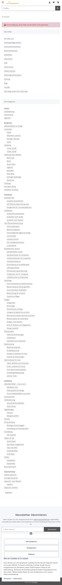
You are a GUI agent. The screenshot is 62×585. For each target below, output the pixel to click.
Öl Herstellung (9, 422)
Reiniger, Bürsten (13, 139)
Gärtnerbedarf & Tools (12, 360)
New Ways (10, 174)
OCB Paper (11, 454)
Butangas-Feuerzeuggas (15, 425)
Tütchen (10, 412)
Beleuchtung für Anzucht (16, 293)
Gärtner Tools (12, 376)
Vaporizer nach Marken (12, 481)
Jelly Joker (10, 170)
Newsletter (8, 55)
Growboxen (8, 210)
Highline (10, 167)
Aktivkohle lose (12, 387)
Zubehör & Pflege (13, 296)
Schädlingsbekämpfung (15, 373)
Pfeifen (6, 457)
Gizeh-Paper (11, 441)
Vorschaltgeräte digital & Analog (18, 233)
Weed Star (10, 180)
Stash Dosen (11, 406)
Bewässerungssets (13, 347)
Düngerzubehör (12, 328)
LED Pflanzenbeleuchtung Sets (18, 204)
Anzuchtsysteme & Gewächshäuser (20, 284)
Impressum (7, 578)
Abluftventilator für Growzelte (18, 255)
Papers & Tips (9, 438)
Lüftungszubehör (13, 268)
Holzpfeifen (11, 460)
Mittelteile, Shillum (14, 135)
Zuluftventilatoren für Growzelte (18, 258)
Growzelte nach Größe (15, 217)
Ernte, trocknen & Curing (16, 366)
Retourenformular (10, 51)
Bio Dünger (11, 306)
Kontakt (7, 87)
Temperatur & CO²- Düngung (17, 274)
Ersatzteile (8, 129)
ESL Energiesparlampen (15, 242)
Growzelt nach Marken (15, 220)
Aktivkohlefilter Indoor (15, 252)
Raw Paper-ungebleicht (15, 444)
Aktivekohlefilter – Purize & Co (15, 384)
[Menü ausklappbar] (3, 1)
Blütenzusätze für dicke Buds (17, 319)
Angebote (8, 492)
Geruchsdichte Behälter (15, 403)
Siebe (9, 142)
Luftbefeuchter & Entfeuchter (17, 277)
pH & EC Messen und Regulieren (19, 325)
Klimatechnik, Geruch (12, 249)
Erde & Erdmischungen (15, 334)
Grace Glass (11, 164)
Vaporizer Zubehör (11, 487)
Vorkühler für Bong (11, 190)
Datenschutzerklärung (42, 519)
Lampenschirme (13, 239)
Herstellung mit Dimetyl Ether (18, 428)
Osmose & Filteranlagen (15, 357)
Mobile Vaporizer (10, 475)
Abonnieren (52, 529)
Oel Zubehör (11, 435)
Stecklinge (8, 280)
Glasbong (7, 145)
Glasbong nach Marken (12, 155)
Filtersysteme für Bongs (15, 390)
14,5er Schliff (11, 148)
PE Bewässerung (13, 350)
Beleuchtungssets (13, 229)
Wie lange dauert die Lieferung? (16, 91)
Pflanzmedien (9, 331)
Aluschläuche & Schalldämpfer (18, 264)
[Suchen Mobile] (28, 8)
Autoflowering (9, 111)
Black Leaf (10, 158)
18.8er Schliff (11, 151)
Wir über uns (9, 38)
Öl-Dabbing (8, 432)
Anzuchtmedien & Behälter (17, 290)
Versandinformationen (12, 47)
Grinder (7, 419)
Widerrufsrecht (9, 71)
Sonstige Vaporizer (11, 478)
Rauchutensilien (10, 467)
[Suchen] (57, 8)
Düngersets (11, 303)
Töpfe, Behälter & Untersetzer (18, 363)
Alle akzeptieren (31, 541)
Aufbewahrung (9, 400)
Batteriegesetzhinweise (12, 75)
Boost (9, 161)
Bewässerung (9, 344)
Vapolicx (10, 484)
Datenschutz (17, 578)
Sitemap (7, 79)
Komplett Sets (9, 198)
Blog (5, 83)
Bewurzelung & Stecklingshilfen (18, 287)
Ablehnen (31, 554)
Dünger (7, 299)
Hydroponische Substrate (16, 341)
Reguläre (7, 118)
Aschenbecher (9, 397)
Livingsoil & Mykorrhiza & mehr (18, 312)
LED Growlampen (13, 226)
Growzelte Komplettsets (15, 214)
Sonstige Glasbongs (14, 177)
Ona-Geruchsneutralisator (16, 369)
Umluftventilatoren (14, 261)
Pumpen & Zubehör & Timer (17, 353)
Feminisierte (8, 115)
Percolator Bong (10, 186)
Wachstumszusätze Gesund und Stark (21, 315)
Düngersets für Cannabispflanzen (19, 207)
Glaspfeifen (11, 463)
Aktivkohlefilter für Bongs (13, 126)
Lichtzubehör (11, 245)
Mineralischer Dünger (15, 309)
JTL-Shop (34, 582)
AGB (5, 63)
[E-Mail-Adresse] (23, 529)
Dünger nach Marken (14, 322)
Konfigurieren (31, 548)
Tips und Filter (12, 447)
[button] (50, 2)
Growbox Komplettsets (15, 201)
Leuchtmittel (11, 236)
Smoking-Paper (12, 451)
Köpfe (9, 132)
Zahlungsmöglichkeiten (12, 42)
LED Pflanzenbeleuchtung (13, 223)
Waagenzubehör (13, 416)
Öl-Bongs (7, 183)
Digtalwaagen (9, 409)
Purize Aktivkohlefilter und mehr (18, 393)
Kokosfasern (11, 338)
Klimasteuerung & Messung (17, 271)
